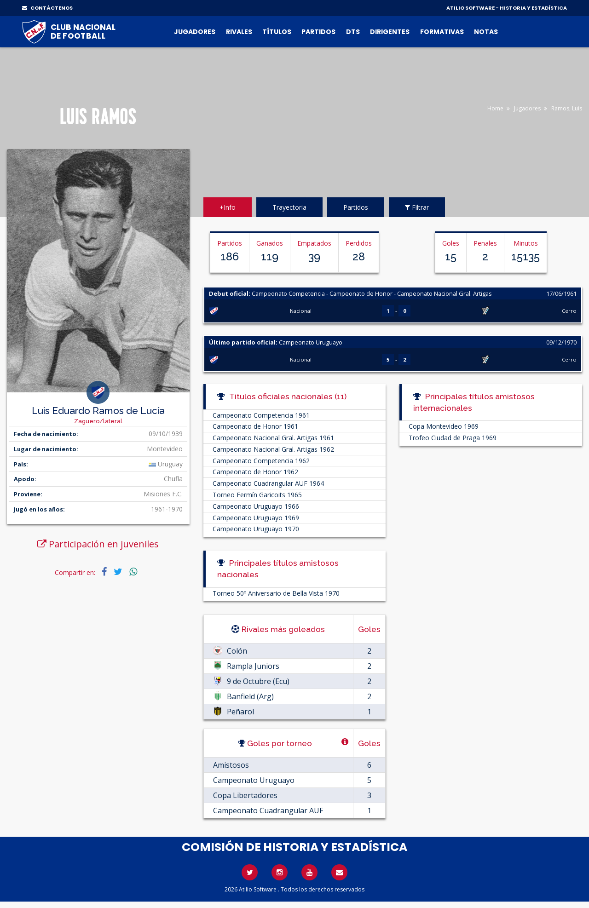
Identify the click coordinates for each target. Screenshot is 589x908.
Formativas (442, 31)
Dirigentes (390, 31)
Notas (486, 31)
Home (495, 108)
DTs (353, 31)
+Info (227, 207)
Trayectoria (289, 207)
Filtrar (417, 207)
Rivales (239, 31)
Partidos (318, 31)
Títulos (276, 31)
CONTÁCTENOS (47, 7)
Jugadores (194, 31)
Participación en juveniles (98, 544)
